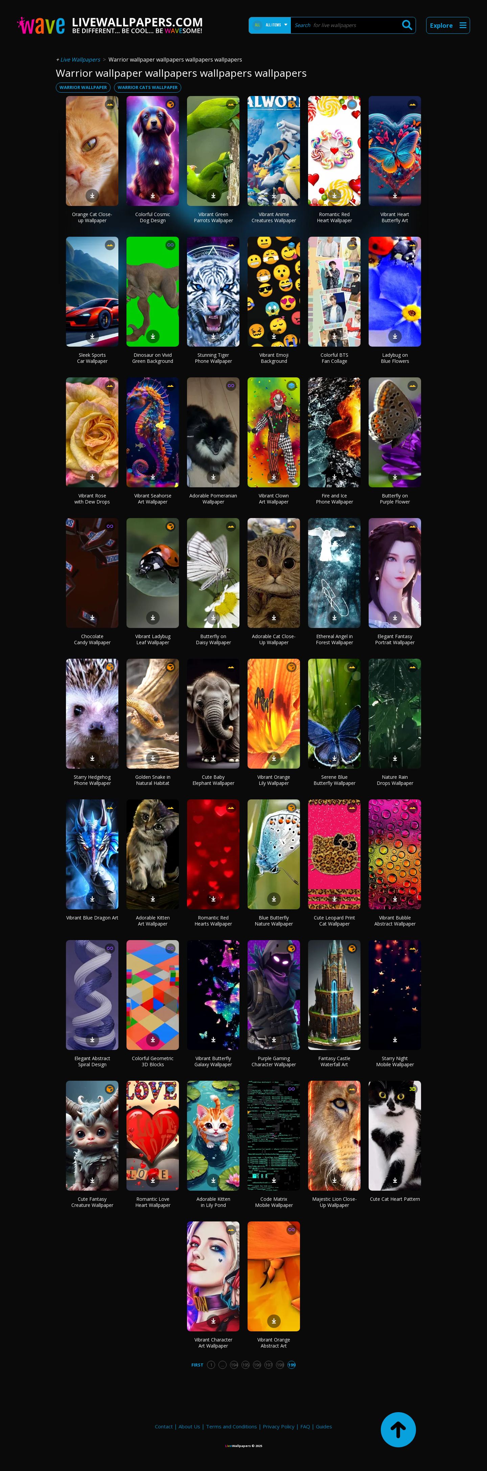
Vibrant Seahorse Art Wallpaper (152, 498)
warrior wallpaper (83, 87)
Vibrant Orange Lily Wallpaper (273, 780)
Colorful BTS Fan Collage (334, 358)
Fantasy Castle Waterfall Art (334, 1061)
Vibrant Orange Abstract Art (273, 1342)
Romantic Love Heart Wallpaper (152, 1202)
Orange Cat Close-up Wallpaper (92, 217)
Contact (164, 1426)
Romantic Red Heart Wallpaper (334, 217)
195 (245, 1365)
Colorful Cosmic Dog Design (152, 217)
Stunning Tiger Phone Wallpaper (213, 358)
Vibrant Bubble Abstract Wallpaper (395, 920)
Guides (324, 1426)
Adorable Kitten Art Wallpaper (153, 920)
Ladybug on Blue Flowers (395, 358)
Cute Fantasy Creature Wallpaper (92, 1202)
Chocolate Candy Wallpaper (92, 639)
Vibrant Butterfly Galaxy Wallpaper (213, 1061)
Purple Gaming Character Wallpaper (274, 1061)
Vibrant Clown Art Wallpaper (274, 498)
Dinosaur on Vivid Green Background (152, 358)
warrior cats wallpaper (148, 87)
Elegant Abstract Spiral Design (92, 1061)
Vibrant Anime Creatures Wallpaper (274, 217)
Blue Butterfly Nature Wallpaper (274, 920)
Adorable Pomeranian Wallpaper (213, 498)
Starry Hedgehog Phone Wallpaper (92, 780)
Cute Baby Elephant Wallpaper (213, 780)
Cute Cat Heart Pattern (395, 1199)
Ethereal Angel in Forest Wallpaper (334, 639)
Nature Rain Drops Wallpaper (395, 780)
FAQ (305, 1426)
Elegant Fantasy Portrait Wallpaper (395, 639)
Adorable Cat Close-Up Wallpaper (274, 639)
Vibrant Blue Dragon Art (92, 917)
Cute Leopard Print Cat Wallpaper (334, 920)
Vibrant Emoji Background (273, 358)
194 (234, 1365)
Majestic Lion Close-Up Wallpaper (334, 1202)
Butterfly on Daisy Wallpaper (213, 639)
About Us (189, 1426)
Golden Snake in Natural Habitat (152, 780)
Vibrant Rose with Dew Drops (92, 498)
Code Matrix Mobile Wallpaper (274, 1202)
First (197, 1365)
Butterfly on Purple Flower (395, 498)
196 (257, 1365)
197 (268, 1365)
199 (291, 1365)
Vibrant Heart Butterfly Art (394, 217)
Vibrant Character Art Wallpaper (213, 1342)
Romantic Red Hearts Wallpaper (213, 920)
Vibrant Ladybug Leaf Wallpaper (152, 639)
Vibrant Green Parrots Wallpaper (213, 217)
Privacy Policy (279, 1426)
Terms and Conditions (231, 1426)
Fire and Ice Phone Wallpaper (334, 498)
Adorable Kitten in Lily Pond (213, 1202)
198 (280, 1365)
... (222, 1365)
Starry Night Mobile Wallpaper (395, 1061)
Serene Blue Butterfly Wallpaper (334, 780)
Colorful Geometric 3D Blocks (152, 1061)
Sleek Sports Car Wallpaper (92, 358)
